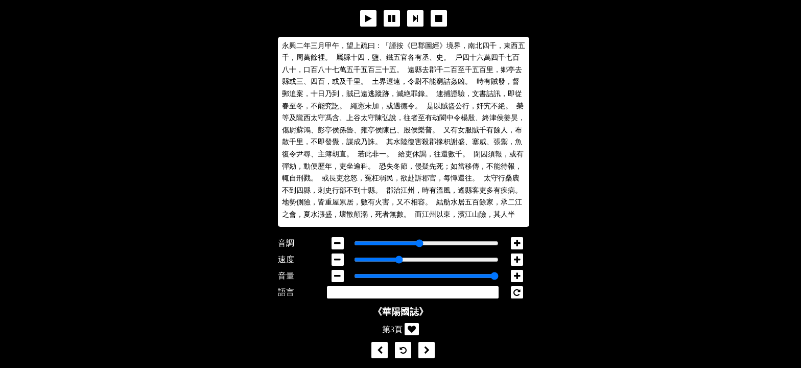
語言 (286, 292)
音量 (286, 275)
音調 (286, 243)
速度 (286, 259)
